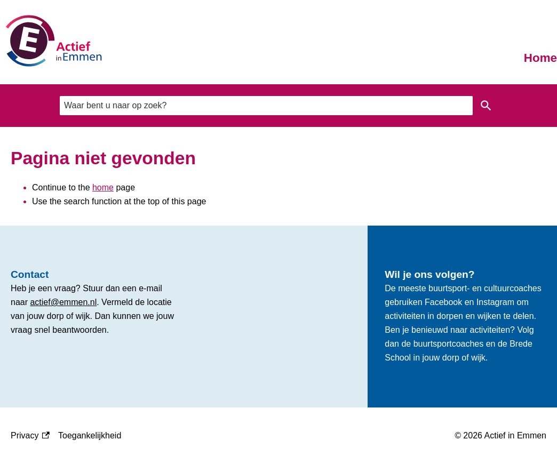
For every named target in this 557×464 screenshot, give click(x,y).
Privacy (30, 436)
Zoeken (486, 105)
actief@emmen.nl (63, 302)
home (103, 187)
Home (540, 58)
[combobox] (266, 105)
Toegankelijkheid (89, 435)
